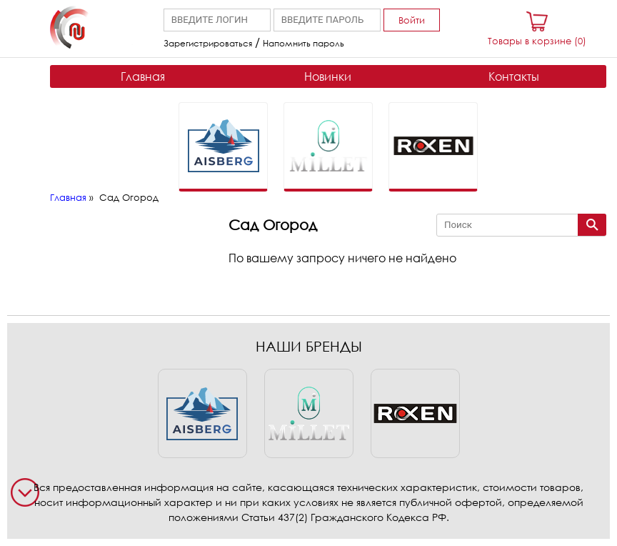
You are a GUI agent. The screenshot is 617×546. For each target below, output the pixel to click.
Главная (143, 76)
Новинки (327, 76)
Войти (411, 20)
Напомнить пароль (303, 43)
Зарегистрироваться (208, 43)
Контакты (513, 76)
